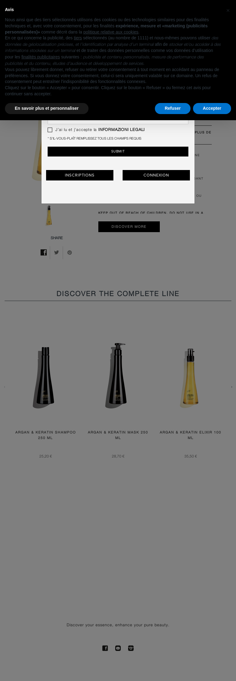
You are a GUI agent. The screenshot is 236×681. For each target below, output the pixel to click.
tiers (78, 37)
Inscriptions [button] (79, 175)
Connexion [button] (156, 175)
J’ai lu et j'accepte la (96, 130)
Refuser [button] (173, 108)
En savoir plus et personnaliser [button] (47, 108)
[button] (228, 10)
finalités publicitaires (41, 56)
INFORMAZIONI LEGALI (121, 130)
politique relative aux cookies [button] (110, 32)
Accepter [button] (212, 108)
